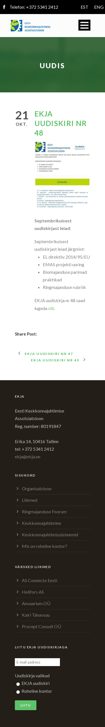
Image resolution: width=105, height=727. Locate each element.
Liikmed (29, 500)
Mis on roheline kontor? (44, 546)
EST (84, 7)
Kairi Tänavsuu (36, 614)
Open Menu (84, 25)
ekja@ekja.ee (27, 456)
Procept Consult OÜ (41, 626)
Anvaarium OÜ (36, 603)
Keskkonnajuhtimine (41, 523)
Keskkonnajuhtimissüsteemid (50, 534)
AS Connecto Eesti (39, 580)
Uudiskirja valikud (32, 675)
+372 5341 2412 (42, 7)
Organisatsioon (37, 488)
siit (51, 308)
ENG (99, 7)
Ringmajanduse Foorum (44, 511)
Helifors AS (33, 591)
